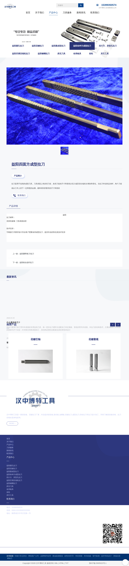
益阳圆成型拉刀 (58, 46)
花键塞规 (93, 339)
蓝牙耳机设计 (106, 556)
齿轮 (91, 54)
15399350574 (108, 5)
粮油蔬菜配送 (58, 556)
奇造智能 (78, 556)
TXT (66, 564)
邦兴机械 (87, 556)
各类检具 (77, 54)
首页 (28, 12)
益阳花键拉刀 (38, 46)
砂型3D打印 (69, 556)
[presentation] (112, 325)
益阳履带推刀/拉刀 (27, 254)
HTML (61, 564)
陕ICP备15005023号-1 (97, 564)
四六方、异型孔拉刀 (108, 46)
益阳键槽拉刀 (44, 54)
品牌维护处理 (45, 556)
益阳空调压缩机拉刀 (21, 54)
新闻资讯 (81, 12)
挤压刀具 (61, 54)
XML (56, 564)
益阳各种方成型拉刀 (114, 40)
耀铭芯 (9, 559)
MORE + (12, 424)
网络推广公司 (33, 556)
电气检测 (96, 556)
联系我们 (94, 12)
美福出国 (116, 556)
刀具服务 (67, 12)
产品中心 (53, 12)
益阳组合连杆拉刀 (26, 263)
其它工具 (105, 54)
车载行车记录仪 (21, 556)
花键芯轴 (35, 339)
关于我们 (39, 12)
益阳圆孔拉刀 (18, 46)
